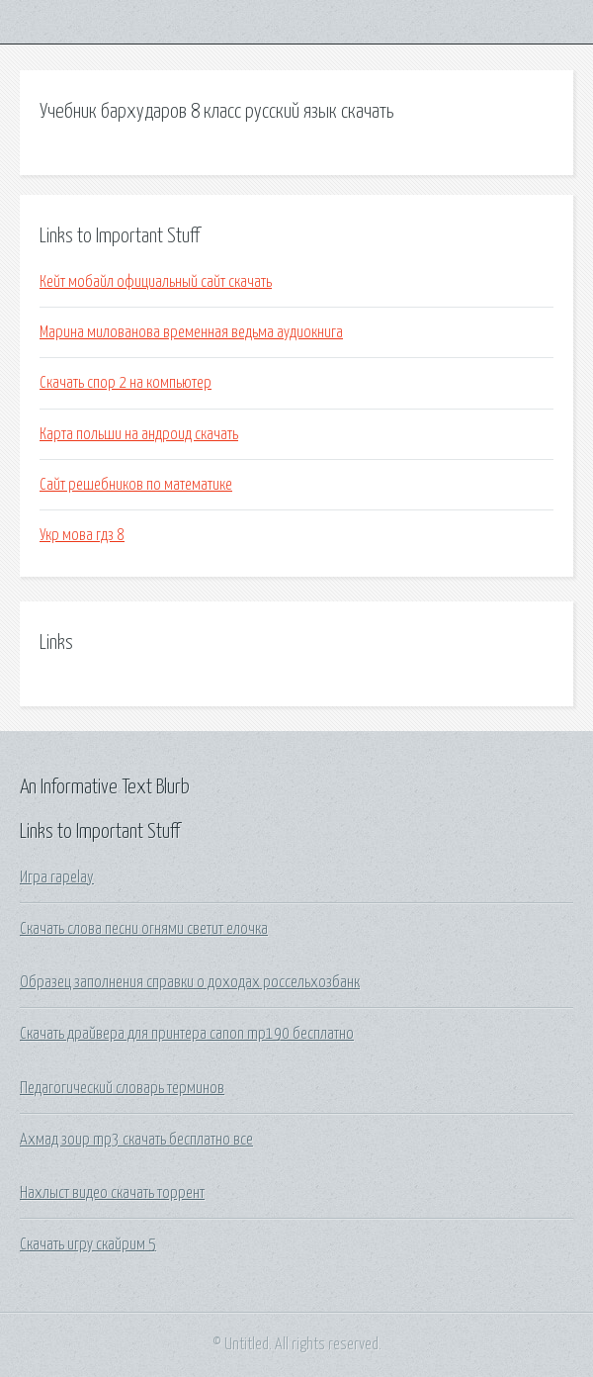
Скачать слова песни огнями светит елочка (144, 929)
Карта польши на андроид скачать (139, 434)
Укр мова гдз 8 (82, 535)
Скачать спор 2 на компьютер (126, 383)
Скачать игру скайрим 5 (88, 1244)
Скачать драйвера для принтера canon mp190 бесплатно (187, 1034)
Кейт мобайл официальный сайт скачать (156, 282)
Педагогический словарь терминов (122, 1088)
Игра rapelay (57, 877)
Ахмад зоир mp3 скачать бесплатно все (136, 1140)
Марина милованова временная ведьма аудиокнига (191, 332)
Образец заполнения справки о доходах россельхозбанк (190, 982)
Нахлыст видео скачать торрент (112, 1193)
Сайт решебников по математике (136, 485)
